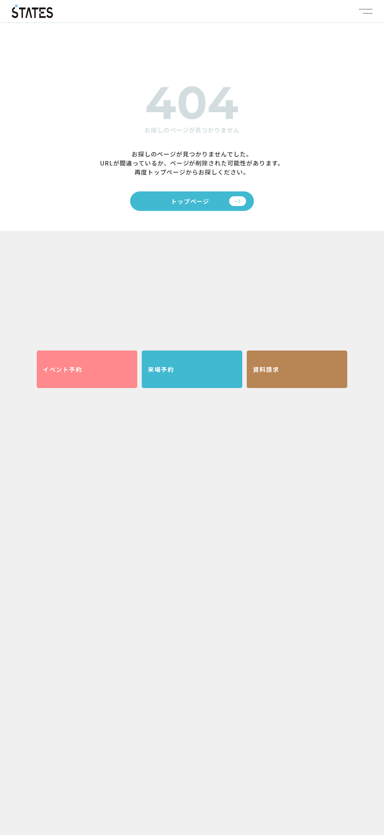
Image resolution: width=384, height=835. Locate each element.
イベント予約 (62, 369)
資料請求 (266, 369)
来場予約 (161, 369)
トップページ (190, 201)
